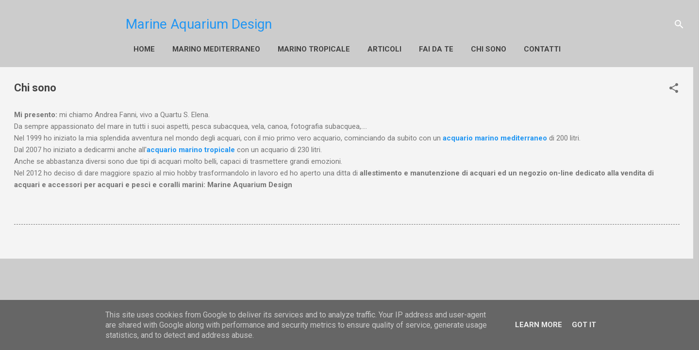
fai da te (436, 49)
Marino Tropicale (314, 49)
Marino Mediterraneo (216, 49)
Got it (584, 324)
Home (144, 49)
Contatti (542, 49)
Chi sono (488, 49)
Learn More (538, 324)
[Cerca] (679, 24)
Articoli (384, 49)
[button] (674, 88)
